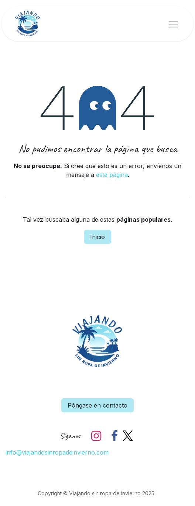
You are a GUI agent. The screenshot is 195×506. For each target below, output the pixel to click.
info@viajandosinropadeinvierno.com (57, 452)
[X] (128, 436)
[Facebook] (114, 436)
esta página (112, 174)
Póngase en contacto (97, 405)
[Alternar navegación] (173, 24)
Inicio (97, 237)
